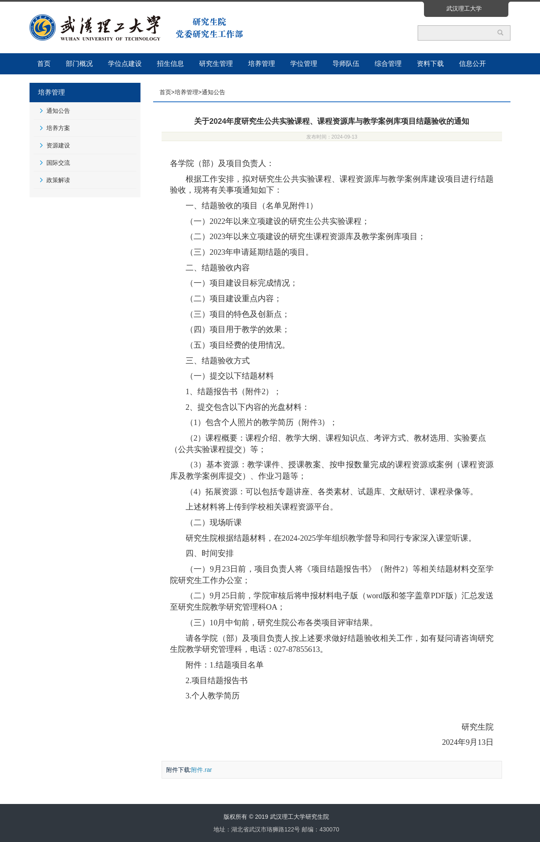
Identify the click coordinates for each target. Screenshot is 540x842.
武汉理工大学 (464, 8)
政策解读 (58, 180)
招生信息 (170, 63)
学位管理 (303, 63)
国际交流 (58, 162)
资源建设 (58, 145)
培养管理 (261, 63)
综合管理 (388, 63)
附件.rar (201, 769)
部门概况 (79, 63)
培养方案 (58, 128)
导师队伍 (345, 63)
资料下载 (430, 63)
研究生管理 (216, 63)
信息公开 (472, 63)
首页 (44, 63)
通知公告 (58, 110)
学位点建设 (125, 63)
